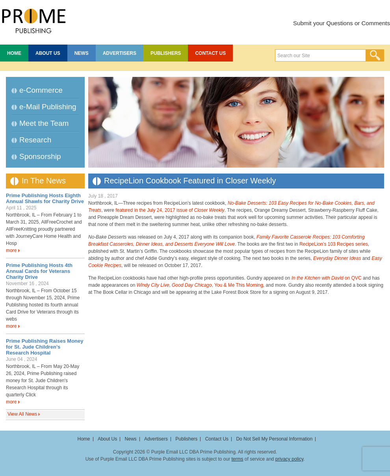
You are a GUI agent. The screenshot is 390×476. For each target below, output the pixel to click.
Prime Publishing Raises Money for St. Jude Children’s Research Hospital (45, 347)
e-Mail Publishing (47, 107)
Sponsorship (40, 156)
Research (35, 140)
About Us (47, 53)
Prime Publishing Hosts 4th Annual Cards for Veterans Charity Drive (39, 271)
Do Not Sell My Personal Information (274, 439)
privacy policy (289, 459)
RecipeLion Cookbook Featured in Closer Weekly (190, 180)
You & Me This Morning (238, 285)
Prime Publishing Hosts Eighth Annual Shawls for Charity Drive (45, 198)
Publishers (165, 53)
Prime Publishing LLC (33, 19)
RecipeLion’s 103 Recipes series (333, 244)
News (81, 53)
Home (14, 53)
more (11, 250)
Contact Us (210, 53)
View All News (22, 414)
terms (237, 459)
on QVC (327, 278)
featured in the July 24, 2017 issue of (170, 210)
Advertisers (119, 53)
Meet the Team (44, 123)
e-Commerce (41, 90)
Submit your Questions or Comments (341, 23)
